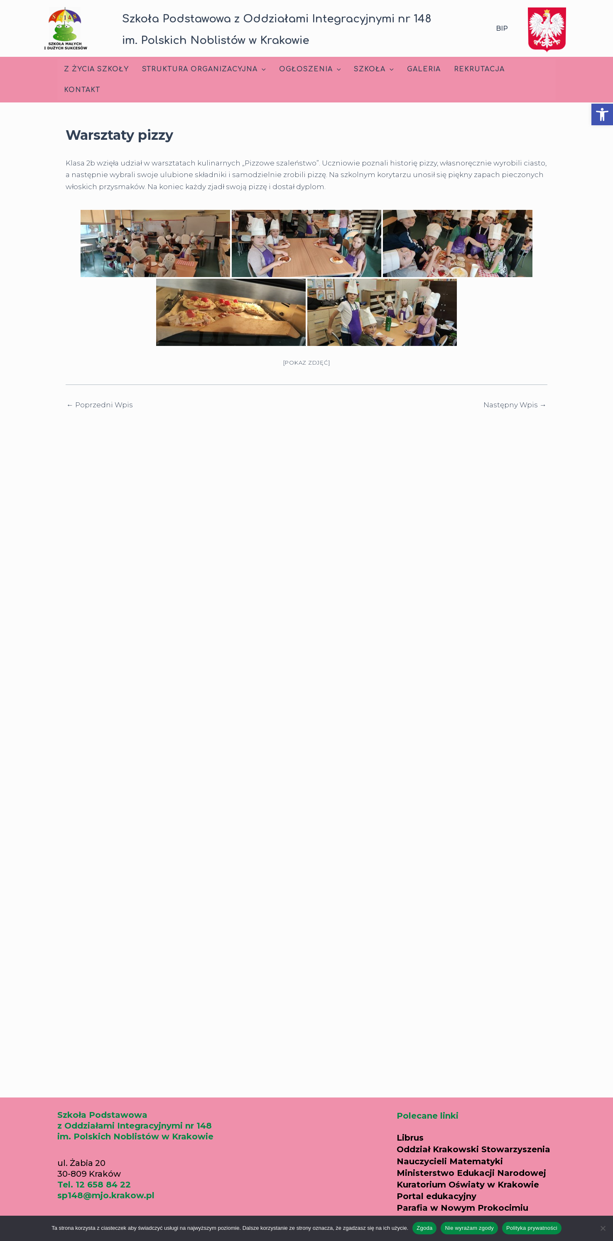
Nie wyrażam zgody (469, 1228)
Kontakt (82, 90)
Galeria (424, 69)
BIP (502, 28)
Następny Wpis (515, 405)
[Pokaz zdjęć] (306, 362)
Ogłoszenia (310, 69)
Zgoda (424, 1228)
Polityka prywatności (531, 1228)
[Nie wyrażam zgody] (602, 1228)
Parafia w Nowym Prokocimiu (462, 1208)
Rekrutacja (479, 69)
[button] (602, 114)
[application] (261, 69)
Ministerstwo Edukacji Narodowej (471, 1173)
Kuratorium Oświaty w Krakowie (468, 1185)
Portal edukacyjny (436, 1196)
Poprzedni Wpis (99, 405)
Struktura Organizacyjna (204, 69)
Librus (410, 1138)
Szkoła (374, 69)
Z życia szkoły (96, 69)
